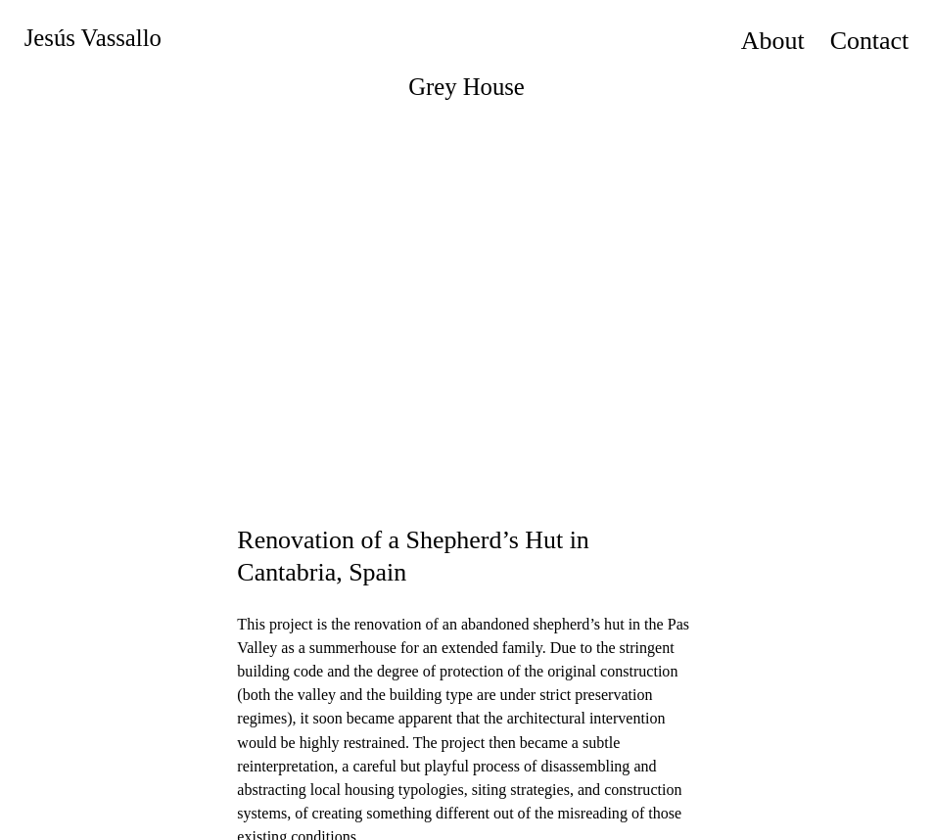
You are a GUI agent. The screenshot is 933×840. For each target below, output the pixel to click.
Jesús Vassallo (93, 37)
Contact (870, 40)
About (773, 40)
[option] (466, 302)
